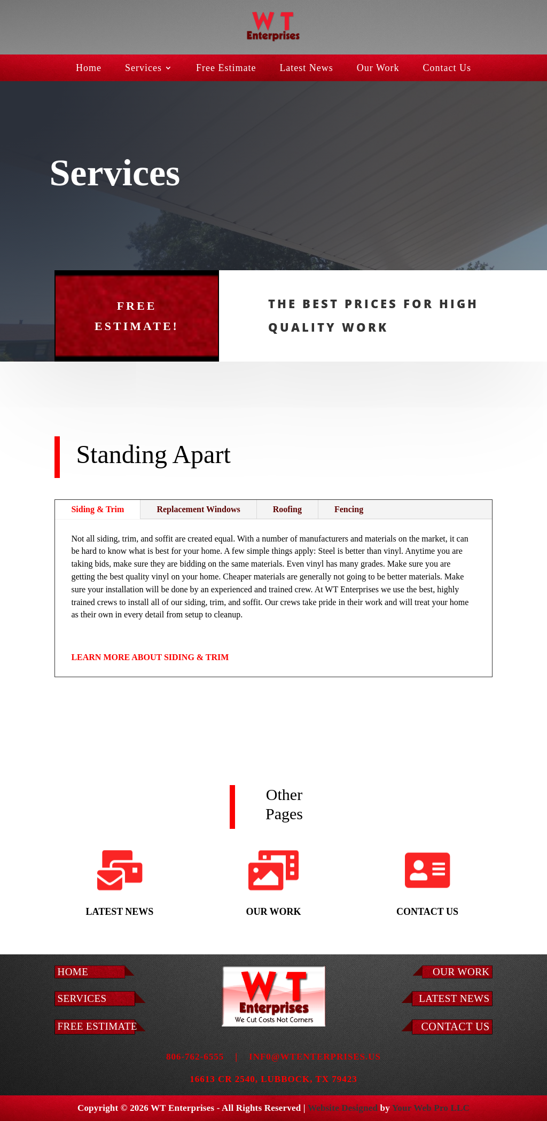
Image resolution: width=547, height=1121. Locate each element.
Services (143, 68)
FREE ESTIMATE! (137, 290)
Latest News (306, 68)
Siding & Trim (97, 509)
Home (88, 68)
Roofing (287, 509)
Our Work (378, 68)
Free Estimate (226, 68)
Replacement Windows (198, 509)
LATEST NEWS (454, 998)
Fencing (348, 509)
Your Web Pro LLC (431, 1108)
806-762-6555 (195, 1057)
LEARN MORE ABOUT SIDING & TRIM (150, 657)
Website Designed (343, 1108)
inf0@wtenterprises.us (315, 1057)
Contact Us (447, 68)
